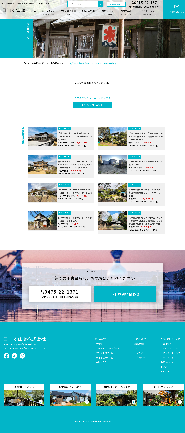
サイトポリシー (170, 348)
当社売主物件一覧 (104, 353)
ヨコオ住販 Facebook (6, 356)
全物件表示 (101, 362)
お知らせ (165, 371)
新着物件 (100, 344)
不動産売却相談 (89, 12)
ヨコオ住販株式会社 (25, 338)
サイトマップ (169, 357)
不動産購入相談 (68, 12)
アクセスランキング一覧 (107, 348)
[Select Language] (116, 4)
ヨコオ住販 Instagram (22, 356)
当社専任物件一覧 (104, 357)
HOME (34, 12)
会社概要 (167, 344)
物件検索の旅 (48, 12)
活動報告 (140, 353)
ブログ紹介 (141, 357)
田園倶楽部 (126, 12)
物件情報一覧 (57, 63)
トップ (164, 367)
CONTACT (95, 105)
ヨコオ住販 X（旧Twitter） (14, 356)
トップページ (25, 63)
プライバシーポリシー (173, 353)
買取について (108, 12)
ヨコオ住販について (146, 12)
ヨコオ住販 (13, 9)
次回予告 (140, 348)
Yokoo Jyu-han (91, 421)
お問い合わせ (167, 362)
